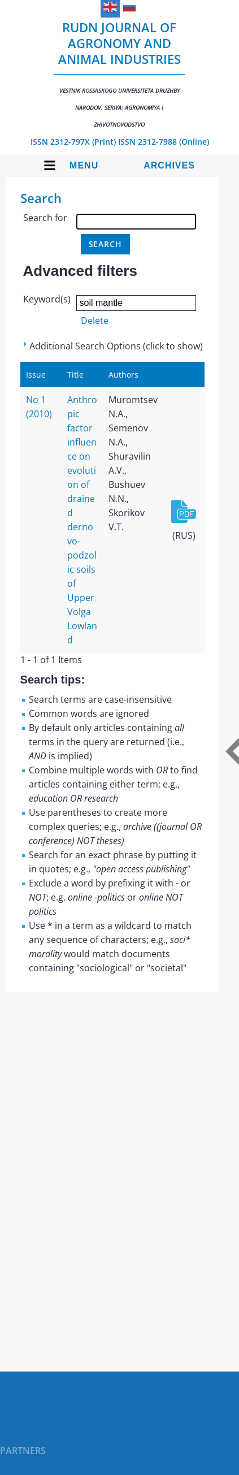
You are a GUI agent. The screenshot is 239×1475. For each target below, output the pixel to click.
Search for (45, 217)
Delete (94, 320)
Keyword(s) (47, 299)
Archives (169, 165)
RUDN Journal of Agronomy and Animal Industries (119, 73)
